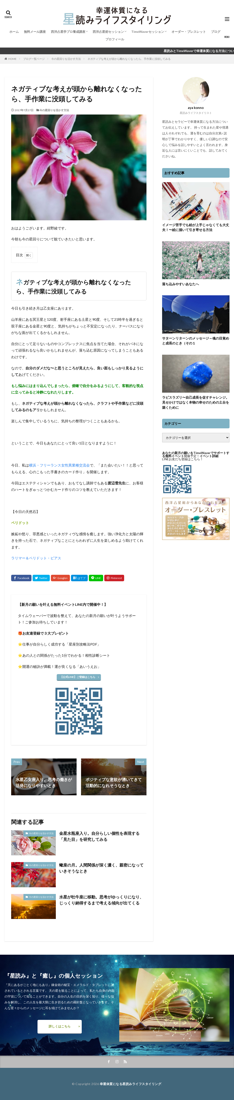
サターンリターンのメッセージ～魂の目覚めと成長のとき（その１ (195, 340)
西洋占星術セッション (108, 31)
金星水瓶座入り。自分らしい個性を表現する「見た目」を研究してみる (99, 836)
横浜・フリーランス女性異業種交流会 (59, 465)
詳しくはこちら (60, 1026)
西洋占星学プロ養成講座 (68, 31)
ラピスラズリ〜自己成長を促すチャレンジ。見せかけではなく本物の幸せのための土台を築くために (195, 402)
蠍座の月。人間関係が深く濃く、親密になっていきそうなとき (101, 867)
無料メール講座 (35, 31)
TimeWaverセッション (147, 31)
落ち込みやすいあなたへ (180, 284)
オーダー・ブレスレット (188, 31)
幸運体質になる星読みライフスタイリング (130, 1084)
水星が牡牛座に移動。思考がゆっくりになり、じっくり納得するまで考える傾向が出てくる (101, 899)
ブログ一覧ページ (34, 58)
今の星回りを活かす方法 (66, 58)
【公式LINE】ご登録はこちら (77, 677)
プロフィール (114, 39)
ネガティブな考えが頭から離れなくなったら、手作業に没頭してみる (129, 58)
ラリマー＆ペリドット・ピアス (36, 558)
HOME (12, 58)
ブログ (215, 31)
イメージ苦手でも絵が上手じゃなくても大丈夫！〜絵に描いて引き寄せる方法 (195, 227)
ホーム (14, 31)
